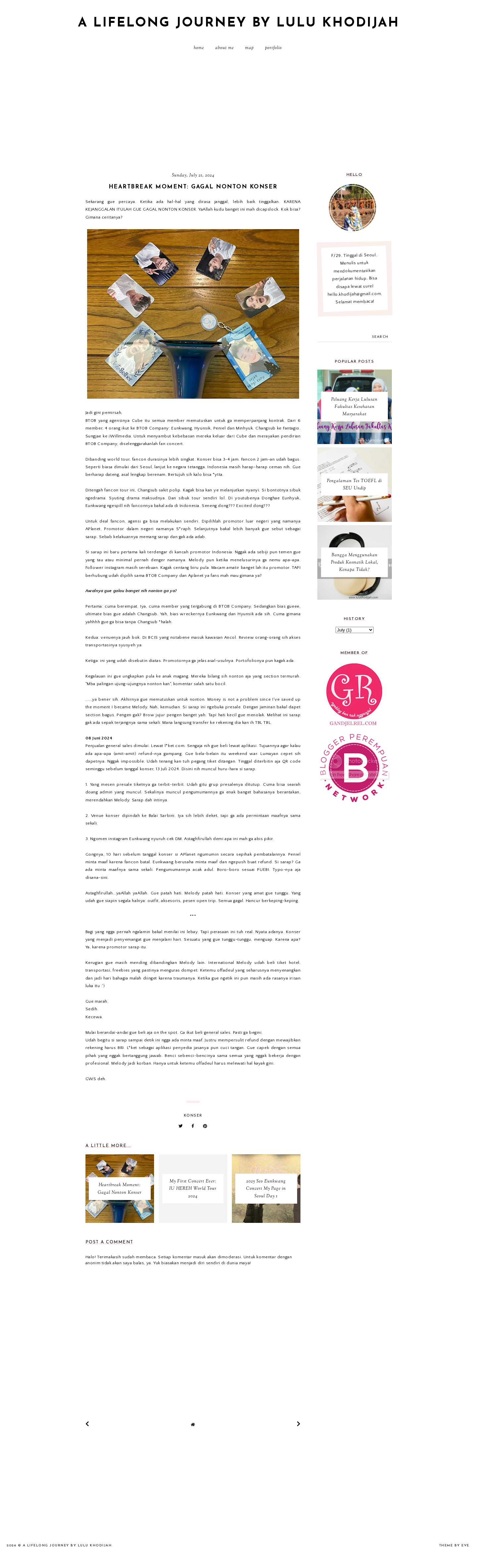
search (380, 337)
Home (199, 48)
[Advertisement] (238, 114)
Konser (193, 1116)
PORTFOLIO (273, 48)
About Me (224, 48)
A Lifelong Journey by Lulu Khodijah (238, 23)
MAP (249, 48)
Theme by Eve (454, 1545)
